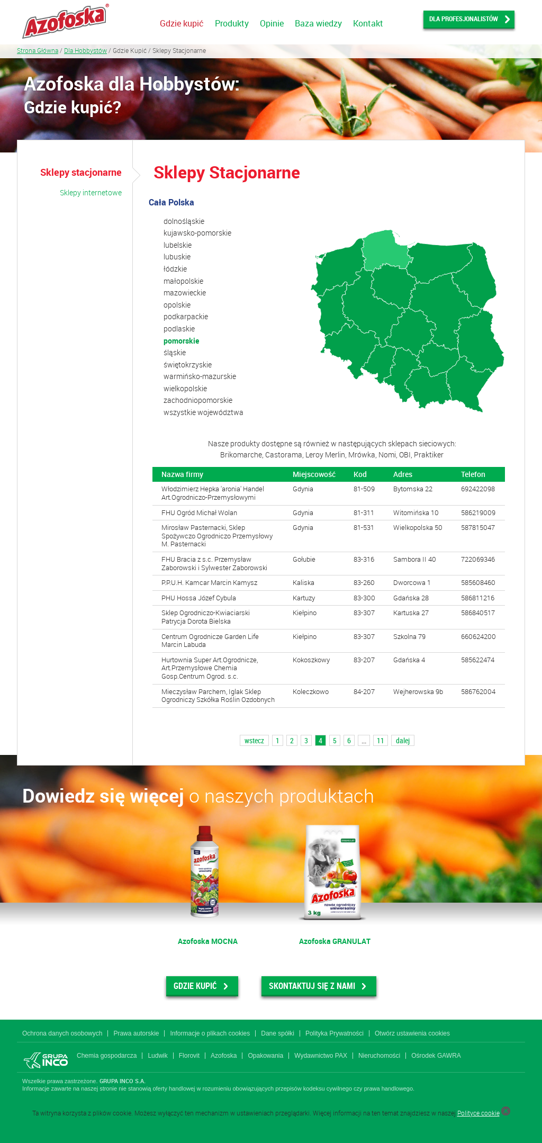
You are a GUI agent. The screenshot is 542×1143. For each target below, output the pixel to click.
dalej (403, 740)
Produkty (232, 23)
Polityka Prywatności (334, 1033)
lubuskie (177, 256)
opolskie (177, 305)
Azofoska (224, 1055)
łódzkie (175, 269)
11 (380, 740)
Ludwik (157, 1055)
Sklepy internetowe (91, 192)
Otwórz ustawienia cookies (412, 1033)
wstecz (254, 740)
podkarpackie (186, 316)
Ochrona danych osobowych (62, 1033)
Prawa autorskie (136, 1033)
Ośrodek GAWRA (436, 1055)
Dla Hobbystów (85, 50)
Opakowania (265, 1055)
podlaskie (179, 328)
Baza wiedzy (318, 23)
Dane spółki (277, 1033)
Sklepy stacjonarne (81, 172)
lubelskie (178, 245)
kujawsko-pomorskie (197, 233)
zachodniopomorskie (198, 400)
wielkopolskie (185, 388)
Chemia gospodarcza (107, 1055)
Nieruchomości (379, 1055)
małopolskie (183, 281)
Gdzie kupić (182, 23)
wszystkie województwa (203, 412)
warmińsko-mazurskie (200, 376)
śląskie (175, 352)
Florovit (189, 1055)
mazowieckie (185, 292)
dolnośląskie (184, 221)
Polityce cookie (478, 1113)
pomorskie (181, 341)
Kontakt (368, 23)
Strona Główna (37, 50)
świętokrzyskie (188, 364)
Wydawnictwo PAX (320, 1055)
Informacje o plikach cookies (210, 1033)
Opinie (272, 23)
